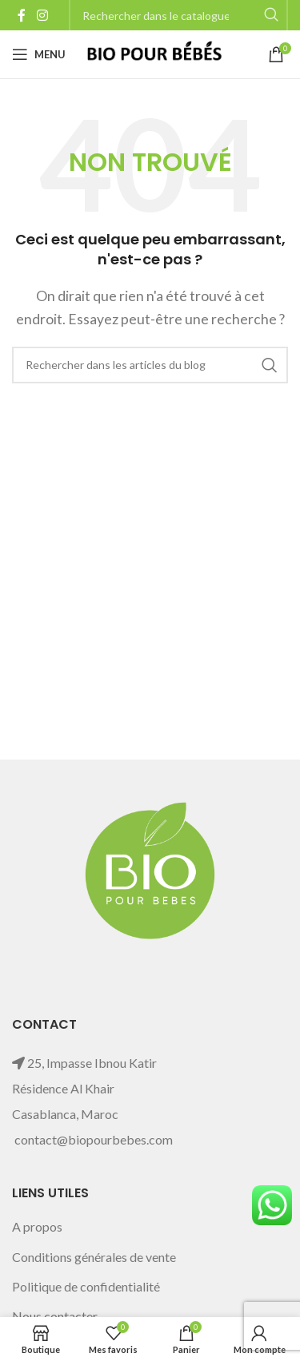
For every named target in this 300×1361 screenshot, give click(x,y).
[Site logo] (153, 52)
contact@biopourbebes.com (93, 1139)
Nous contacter (55, 1315)
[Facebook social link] (21, 15)
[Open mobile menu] (39, 54)
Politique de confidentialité (86, 1286)
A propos (37, 1226)
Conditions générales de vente (94, 1256)
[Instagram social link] (42, 15)
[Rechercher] (150, 365)
